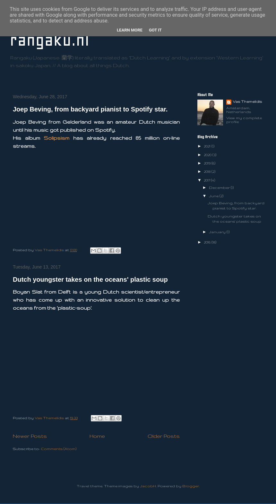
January (218, 232)
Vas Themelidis (247, 101)
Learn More (129, 30)
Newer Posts (30, 436)
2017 (207, 180)
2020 (208, 155)
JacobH (148, 486)
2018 (207, 171)
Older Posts (164, 436)
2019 (207, 163)
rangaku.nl (49, 40)
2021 (207, 146)
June (214, 196)
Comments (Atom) (58, 449)
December (220, 188)
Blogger (190, 486)
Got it (155, 30)
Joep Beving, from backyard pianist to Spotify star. (90, 109)
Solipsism (56, 138)
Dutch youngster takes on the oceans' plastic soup (90, 279)
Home (97, 436)
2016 (207, 242)
